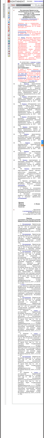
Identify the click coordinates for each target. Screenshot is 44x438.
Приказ (23, 37)
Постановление (26, 224)
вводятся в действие (23, 34)
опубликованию (22, 198)
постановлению (27, 211)
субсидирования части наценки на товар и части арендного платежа (29, 109)
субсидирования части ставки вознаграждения (29, 99)
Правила (26, 83)
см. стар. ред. (22, 73)
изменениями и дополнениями (29, 19)
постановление (22, 32)
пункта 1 (37, 310)
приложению (21, 185)
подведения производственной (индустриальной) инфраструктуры (29, 146)
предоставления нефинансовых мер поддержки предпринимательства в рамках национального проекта (29, 155)
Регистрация (29, 1)
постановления (22, 75)
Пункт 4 (23, 284)
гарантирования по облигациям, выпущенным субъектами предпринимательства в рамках (29, 163)
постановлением (22, 24)
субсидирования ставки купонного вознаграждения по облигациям (29, 121)
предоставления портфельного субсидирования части (29, 89)
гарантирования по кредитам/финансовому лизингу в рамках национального (29, 129)
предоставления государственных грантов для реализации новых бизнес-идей (29, 137)
